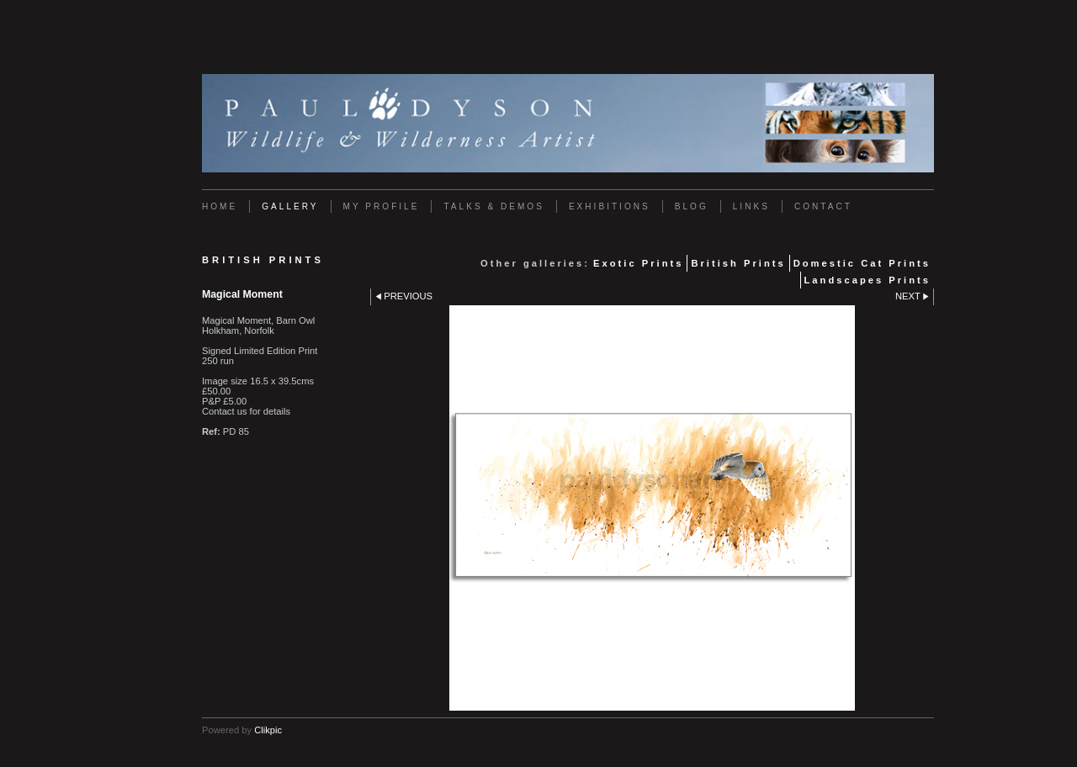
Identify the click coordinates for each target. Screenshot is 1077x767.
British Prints (738, 263)
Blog (691, 206)
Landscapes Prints (867, 280)
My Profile (381, 206)
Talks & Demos (493, 206)
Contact (823, 206)
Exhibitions (609, 206)
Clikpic (268, 730)
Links (751, 206)
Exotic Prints (638, 263)
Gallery (290, 206)
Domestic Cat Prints (862, 263)
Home (219, 206)
